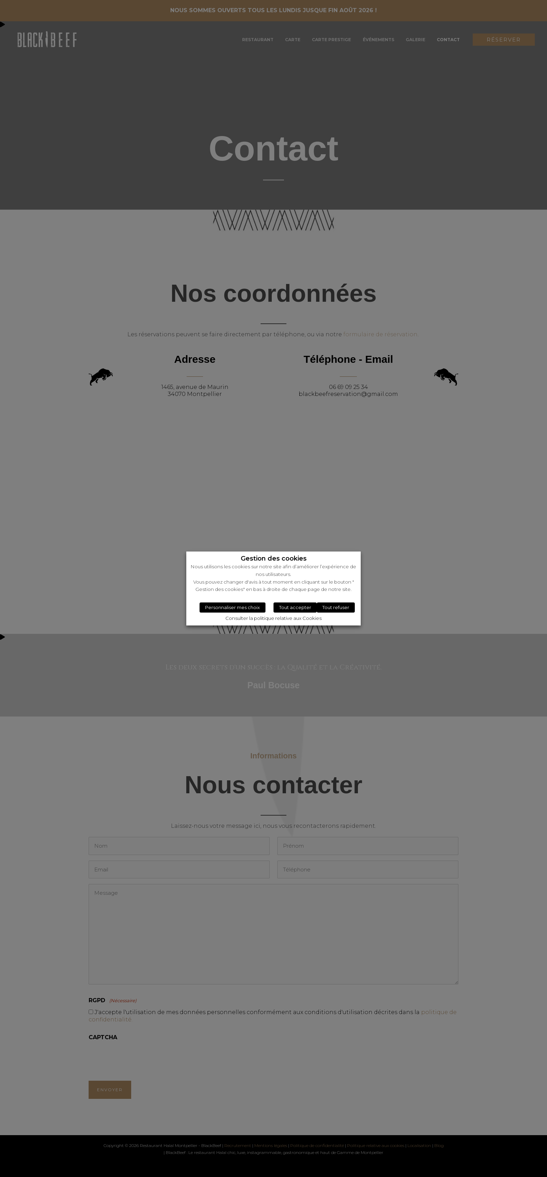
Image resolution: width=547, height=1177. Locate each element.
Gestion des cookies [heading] (274, 558)
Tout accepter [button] (295, 607)
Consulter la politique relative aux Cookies (273, 618)
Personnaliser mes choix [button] (232, 607)
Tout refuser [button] (335, 607)
